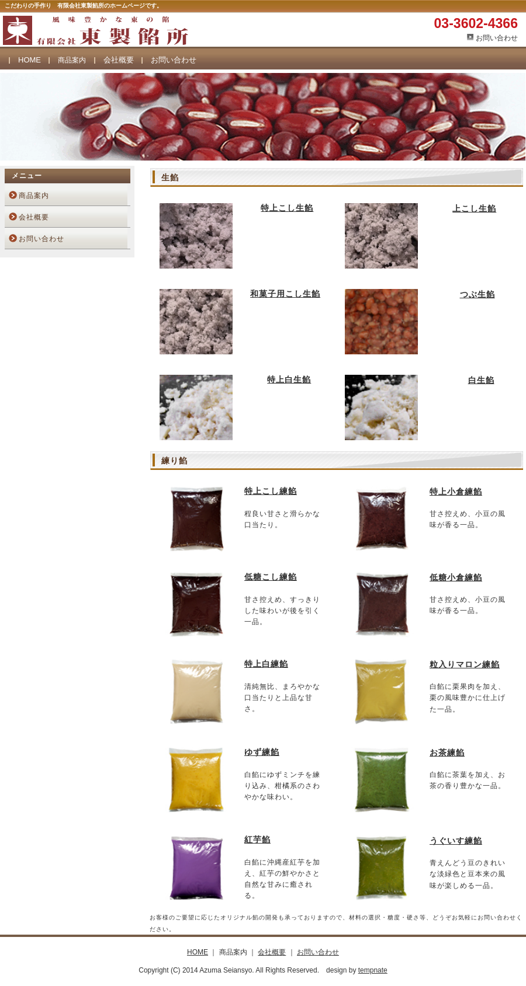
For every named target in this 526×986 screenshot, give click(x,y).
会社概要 (118, 59)
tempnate (372, 970)
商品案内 (34, 195)
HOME (29, 59)
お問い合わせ (497, 38)
